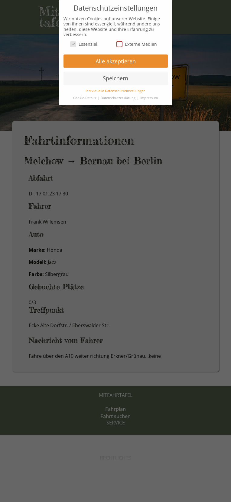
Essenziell (84, 41)
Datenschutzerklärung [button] (118, 94)
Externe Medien (136, 41)
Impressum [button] (149, 94)
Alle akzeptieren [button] (116, 58)
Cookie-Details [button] (85, 94)
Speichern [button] (115, 75)
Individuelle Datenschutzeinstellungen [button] (115, 87)
